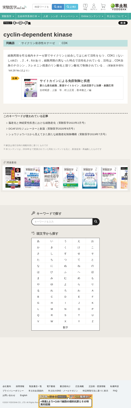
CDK (65, 43)
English (23, 395)
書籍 (58, 6)
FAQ (115, 391)
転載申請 (114, 386)
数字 (65, 327)
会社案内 (7, 386)
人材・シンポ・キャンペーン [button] (60, 16)
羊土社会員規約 (35, 391)
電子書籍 (51, 386)
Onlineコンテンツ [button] (92, 16)
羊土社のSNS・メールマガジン (63, 391)
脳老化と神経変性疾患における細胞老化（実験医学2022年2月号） (48, 122)
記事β (71, 6)
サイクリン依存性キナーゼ (38, 43)
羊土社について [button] (116, 16)
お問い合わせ (9, 395)
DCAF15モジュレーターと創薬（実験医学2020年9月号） (42, 128)
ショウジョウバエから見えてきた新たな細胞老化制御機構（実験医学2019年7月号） (58, 134)
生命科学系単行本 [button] (29, 16)
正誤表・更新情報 (97, 386)
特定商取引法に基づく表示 (95, 391)
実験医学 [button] (8, 16)
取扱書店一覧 (35, 386)
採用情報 (20, 386)
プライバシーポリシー (13, 391)
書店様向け (65, 386)
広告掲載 (79, 386)
